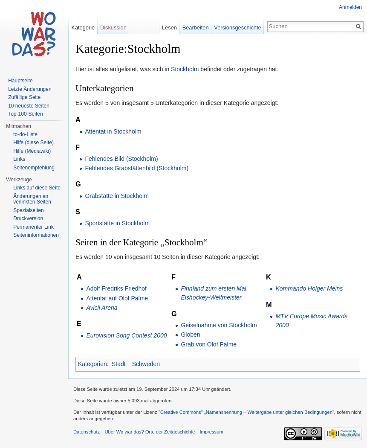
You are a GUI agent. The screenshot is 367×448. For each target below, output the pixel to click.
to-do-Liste (25, 134)
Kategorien (92, 364)
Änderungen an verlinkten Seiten (32, 199)
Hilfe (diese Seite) (33, 142)
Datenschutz (86, 431)
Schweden (146, 364)
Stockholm (185, 69)
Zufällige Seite (24, 97)
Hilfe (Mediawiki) (32, 151)
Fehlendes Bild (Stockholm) (121, 158)
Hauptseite (20, 81)
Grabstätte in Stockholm (116, 195)
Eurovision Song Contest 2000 (126, 335)
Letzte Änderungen (29, 89)
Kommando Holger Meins (309, 288)
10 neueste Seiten (28, 106)
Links (19, 159)
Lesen (169, 27)
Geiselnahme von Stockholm (219, 325)
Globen (190, 334)
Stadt (119, 364)
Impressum (211, 431)
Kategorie (83, 27)
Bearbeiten (195, 27)
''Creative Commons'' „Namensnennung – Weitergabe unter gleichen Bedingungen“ (246, 412)
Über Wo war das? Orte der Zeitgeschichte (149, 431)
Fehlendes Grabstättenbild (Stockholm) (136, 168)
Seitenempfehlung (34, 168)
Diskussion (113, 27)
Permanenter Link (33, 227)
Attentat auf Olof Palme (117, 298)
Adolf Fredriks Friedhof (116, 288)
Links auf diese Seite (37, 188)
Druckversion (28, 218)
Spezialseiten (28, 210)
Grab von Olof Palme (209, 344)
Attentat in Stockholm (113, 131)
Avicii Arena (101, 307)
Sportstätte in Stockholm (117, 223)
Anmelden (350, 7)
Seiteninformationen (36, 235)
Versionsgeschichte (237, 27)
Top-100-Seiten (25, 114)
